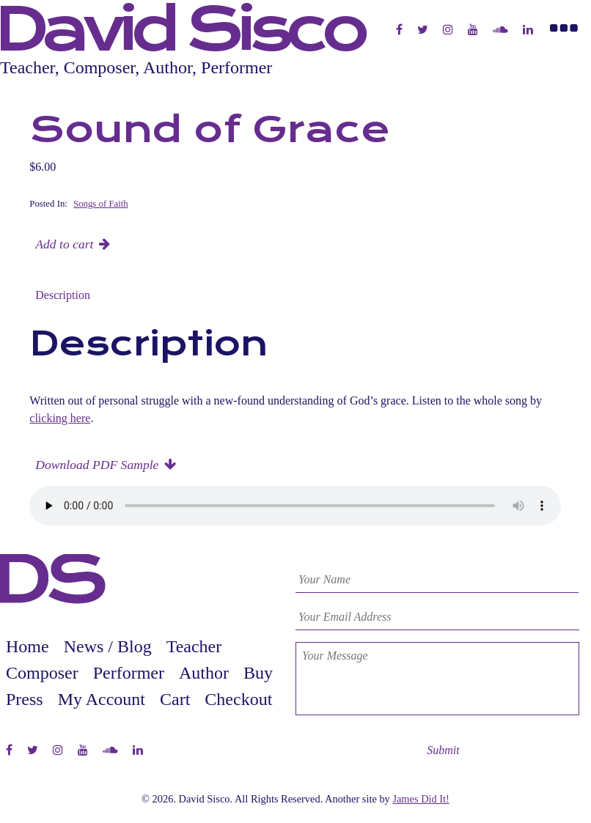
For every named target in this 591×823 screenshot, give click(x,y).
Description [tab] (62, 295)
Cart (175, 699)
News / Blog (108, 646)
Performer (128, 672)
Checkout (238, 699)
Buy (258, 672)
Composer (42, 672)
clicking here (59, 418)
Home (27, 646)
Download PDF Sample (96, 464)
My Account (101, 699)
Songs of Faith (100, 204)
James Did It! (420, 799)
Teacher (194, 646)
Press (24, 699)
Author (204, 672)
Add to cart (64, 244)
